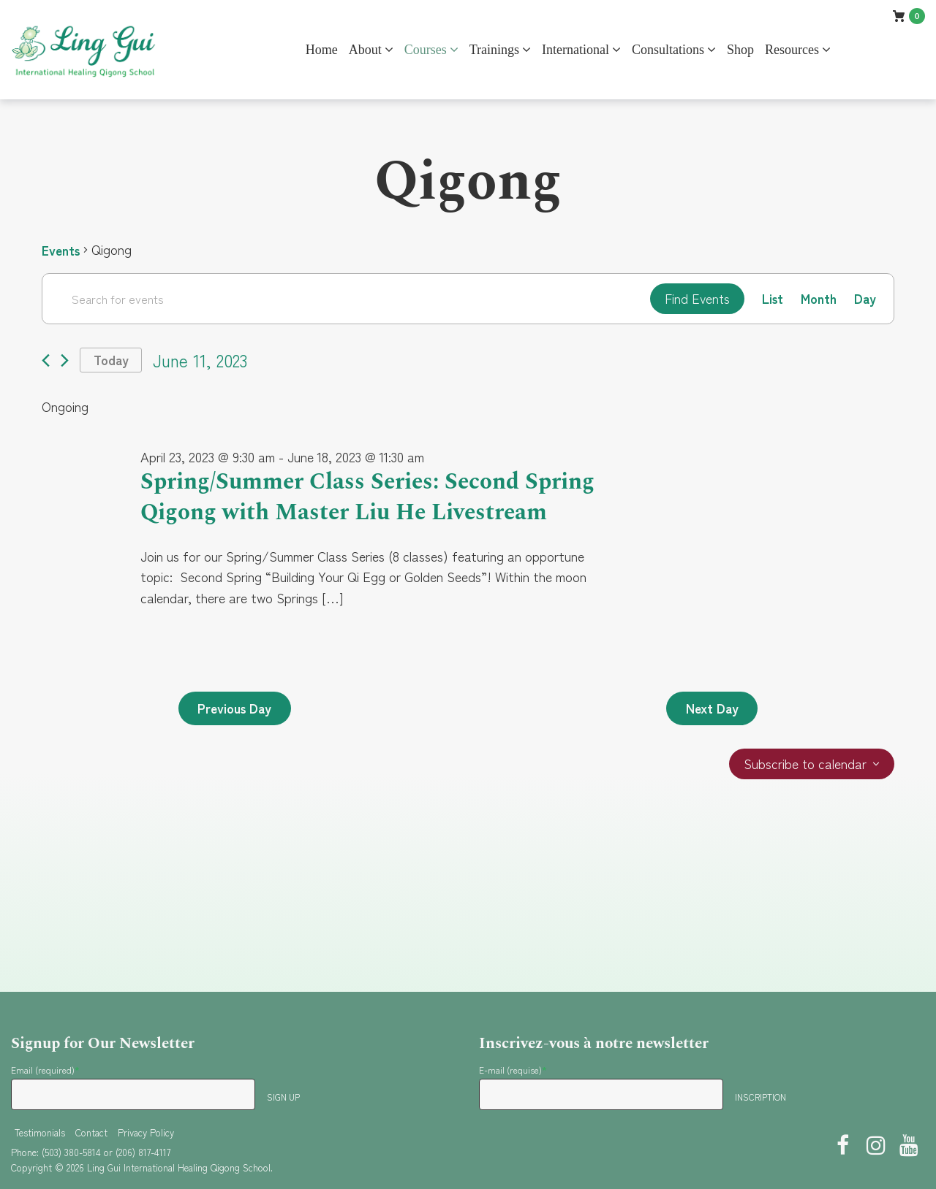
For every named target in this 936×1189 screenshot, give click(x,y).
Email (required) (45, 1069)
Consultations (668, 49)
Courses (425, 49)
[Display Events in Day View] (864, 299)
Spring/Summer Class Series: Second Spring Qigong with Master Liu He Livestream (336, 513)
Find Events (694, 298)
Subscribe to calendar (805, 796)
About (365, 49)
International (575, 49)
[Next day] (65, 361)
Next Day (710, 739)
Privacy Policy (146, 1132)
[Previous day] (46, 361)
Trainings (494, 49)
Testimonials (40, 1132)
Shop (740, 49)
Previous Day (236, 739)
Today (112, 360)
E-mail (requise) (513, 1069)
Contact (91, 1132)
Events (62, 249)
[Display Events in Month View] (818, 299)
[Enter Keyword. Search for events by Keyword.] (344, 299)
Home (322, 49)
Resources (792, 49)
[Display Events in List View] (771, 299)
